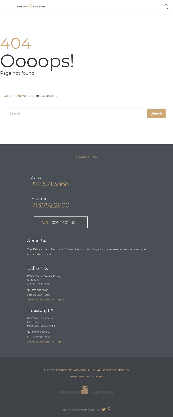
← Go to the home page (17, 95)
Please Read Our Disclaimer (87, 376)
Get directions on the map (44, 299)
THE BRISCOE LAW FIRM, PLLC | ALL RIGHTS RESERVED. (91, 370)
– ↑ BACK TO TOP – (86, 157)
